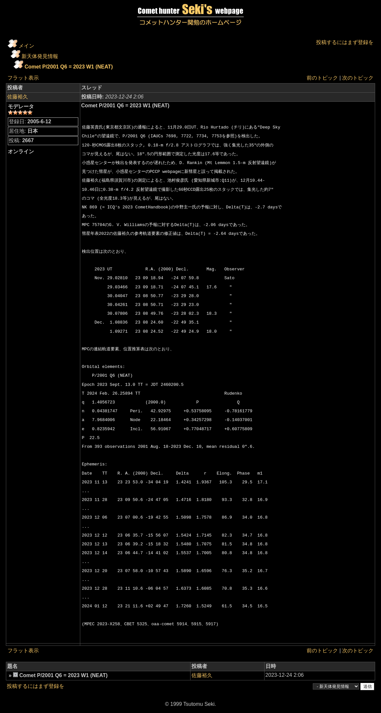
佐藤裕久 (17, 96)
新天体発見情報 (40, 56)
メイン (26, 46)
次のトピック (357, 78)
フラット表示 (23, 78)
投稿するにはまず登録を (344, 42)
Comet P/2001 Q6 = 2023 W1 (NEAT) (68, 66)
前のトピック (322, 78)
